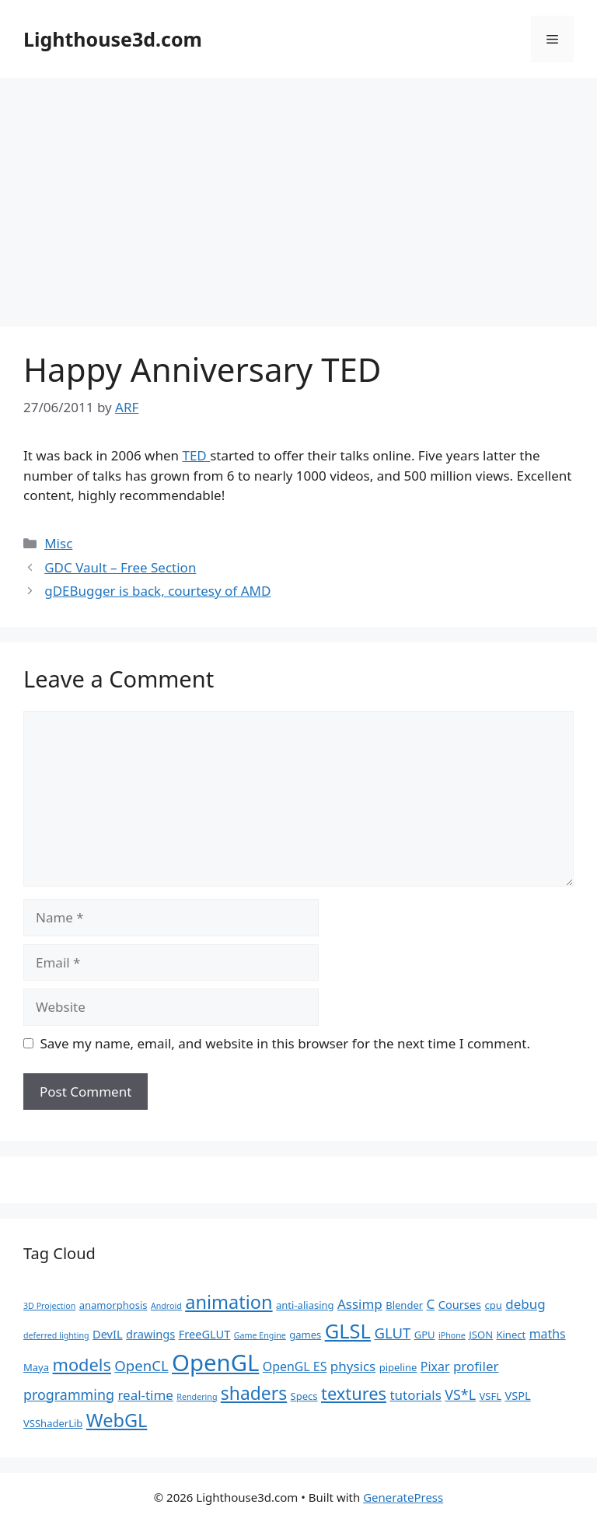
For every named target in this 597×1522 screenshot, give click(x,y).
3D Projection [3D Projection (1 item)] (49, 1305)
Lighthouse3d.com (112, 39)
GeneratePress (403, 1497)
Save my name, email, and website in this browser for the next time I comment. (285, 1043)
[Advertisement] (298, 194)
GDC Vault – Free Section (120, 567)
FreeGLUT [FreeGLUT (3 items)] (205, 1334)
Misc (58, 543)
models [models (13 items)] (81, 1364)
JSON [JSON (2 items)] (481, 1335)
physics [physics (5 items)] (352, 1366)
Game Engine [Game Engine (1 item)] (260, 1335)
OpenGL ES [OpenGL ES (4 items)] (295, 1366)
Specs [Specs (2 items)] (304, 1396)
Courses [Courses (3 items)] (459, 1304)
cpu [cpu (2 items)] (493, 1305)
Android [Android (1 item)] (166, 1305)
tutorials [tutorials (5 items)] (415, 1395)
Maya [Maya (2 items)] (36, 1367)
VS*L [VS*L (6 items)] (460, 1394)
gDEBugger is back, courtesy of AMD (157, 591)
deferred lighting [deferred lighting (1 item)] (56, 1335)
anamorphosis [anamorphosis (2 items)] (113, 1305)
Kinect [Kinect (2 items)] (510, 1335)
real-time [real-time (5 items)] (145, 1395)
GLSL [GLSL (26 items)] (348, 1330)
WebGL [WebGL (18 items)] (117, 1420)
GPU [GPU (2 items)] (424, 1335)
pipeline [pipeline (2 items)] (398, 1367)
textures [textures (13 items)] (353, 1393)
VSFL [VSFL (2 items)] (490, 1396)
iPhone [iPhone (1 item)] (452, 1335)
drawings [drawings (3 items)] (150, 1334)
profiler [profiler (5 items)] (476, 1366)
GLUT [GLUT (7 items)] (392, 1332)
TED (196, 455)
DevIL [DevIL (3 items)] (108, 1334)
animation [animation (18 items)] (228, 1301)
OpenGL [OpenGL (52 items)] (215, 1362)
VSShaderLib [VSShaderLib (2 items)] (52, 1423)
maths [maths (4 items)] (547, 1333)
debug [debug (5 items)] (525, 1304)
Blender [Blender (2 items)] (404, 1305)
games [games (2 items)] (305, 1335)
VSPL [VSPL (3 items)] (517, 1395)
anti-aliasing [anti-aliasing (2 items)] (305, 1305)
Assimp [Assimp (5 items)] (359, 1304)
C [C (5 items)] (431, 1304)
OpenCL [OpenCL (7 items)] (141, 1365)
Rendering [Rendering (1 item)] (196, 1396)
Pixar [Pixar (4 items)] (435, 1366)
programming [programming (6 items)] (68, 1394)
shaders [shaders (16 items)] (254, 1393)
